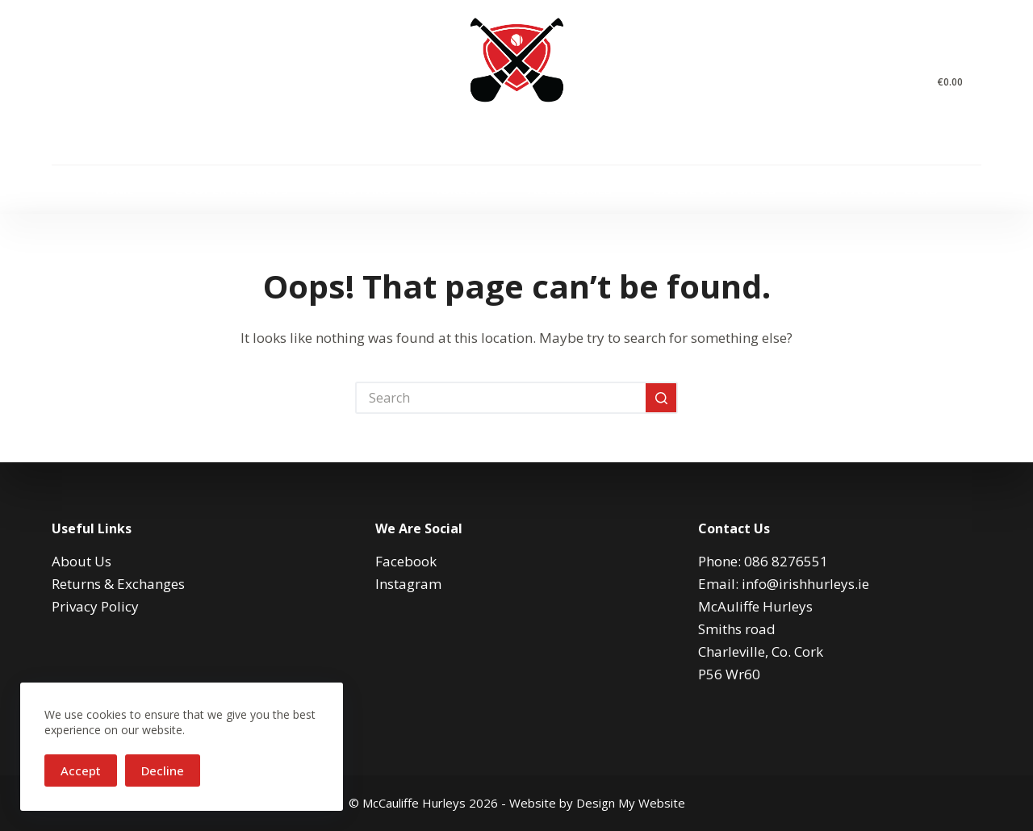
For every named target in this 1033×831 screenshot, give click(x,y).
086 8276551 (786, 561)
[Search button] (662, 398)
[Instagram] (94, 83)
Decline (162, 770)
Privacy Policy (95, 606)
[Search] (907, 83)
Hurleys (459, 189)
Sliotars (359, 189)
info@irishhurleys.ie (805, 583)
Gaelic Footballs (714, 189)
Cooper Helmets (231, 189)
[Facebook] (58, 83)
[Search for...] (500, 398)
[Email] (130, 83)
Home (114, 189)
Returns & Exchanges (118, 583)
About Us (81, 561)
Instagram (408, 583)
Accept (81, 770)
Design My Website (630, 803)
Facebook (406, 561)
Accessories (570, 189)
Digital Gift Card (877, 189)
